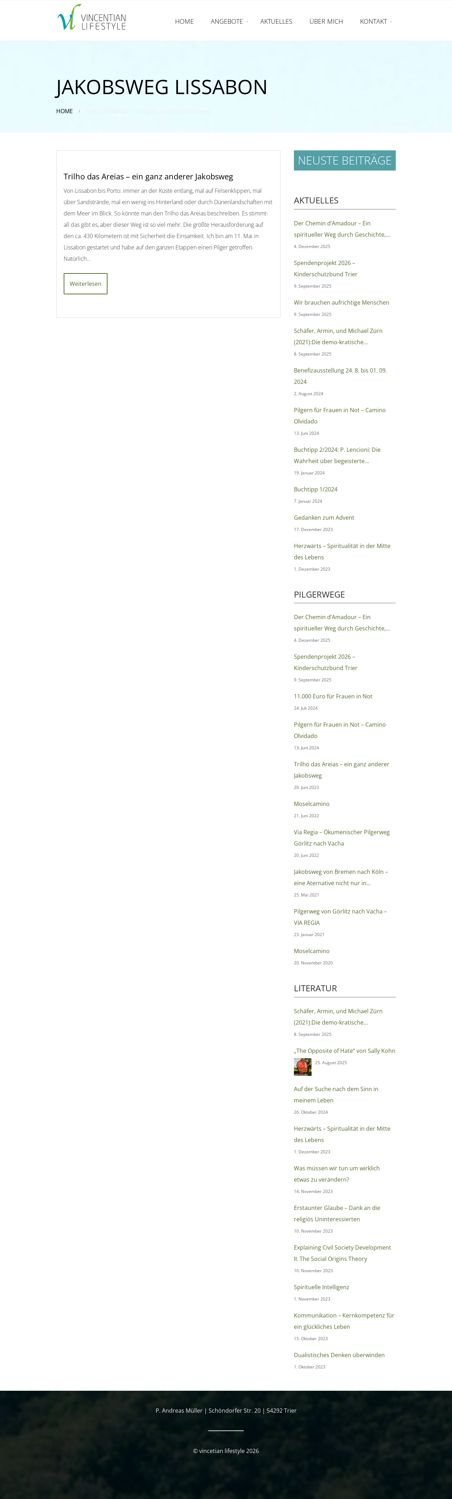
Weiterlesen (86, 284)
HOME (184, 21)
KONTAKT (373, 21)
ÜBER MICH (326, 21)
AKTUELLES (276, 21)
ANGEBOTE (227, 21)
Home (64, 111)
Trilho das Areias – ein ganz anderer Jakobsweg (148, 176)
